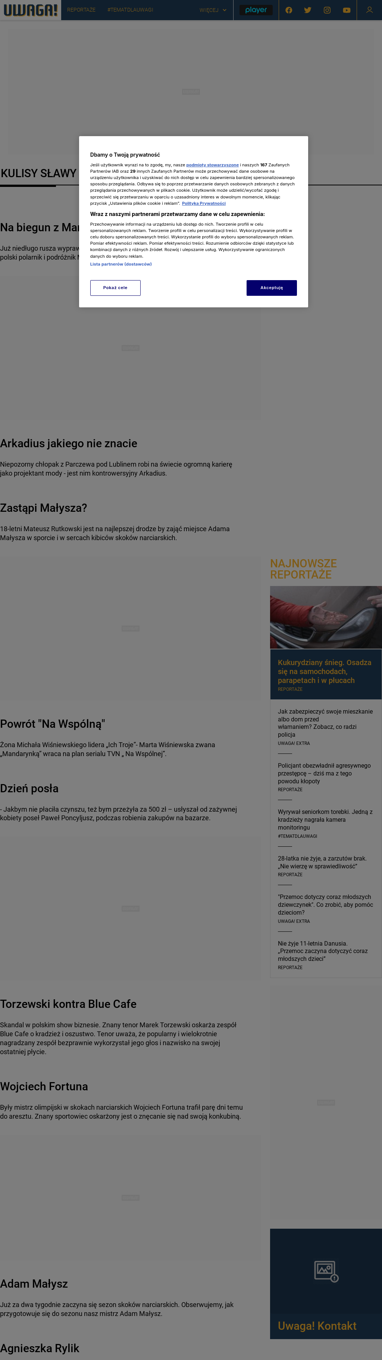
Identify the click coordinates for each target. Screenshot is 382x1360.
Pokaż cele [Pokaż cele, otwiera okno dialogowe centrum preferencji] (115, 287)
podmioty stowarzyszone (213, 164)
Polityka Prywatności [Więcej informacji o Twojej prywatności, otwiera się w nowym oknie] (204, 203)
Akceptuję (271, 287)
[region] (193, 221)
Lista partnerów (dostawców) (121, 264)
